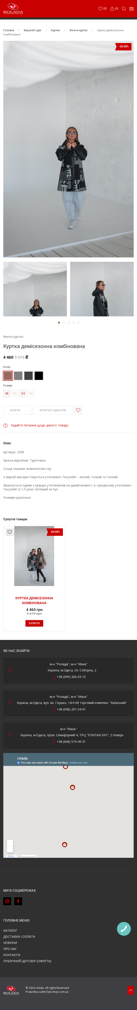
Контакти (11, 955)
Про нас (10, 949)
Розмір (7, 385)
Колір (7, 367)
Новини (10, 943)
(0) (114, 9)
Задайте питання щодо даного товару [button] (35, 425)
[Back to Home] (13, 8)
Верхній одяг (32, 30)
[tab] (35, 289)
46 (7, 393)
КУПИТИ (17, 410)
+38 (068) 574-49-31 (71, 741)
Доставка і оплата (19, 936)
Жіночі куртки (78, 30)
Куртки (55, 30)
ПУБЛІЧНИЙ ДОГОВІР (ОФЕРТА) (27, 961)
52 (15, 393)
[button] (124, 8)
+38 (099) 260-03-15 (71, 677)
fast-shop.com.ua (57, 992)
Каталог (10, 930)
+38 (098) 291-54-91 (71, 709)
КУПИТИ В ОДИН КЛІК (53, 410)
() (102, 9)
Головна (8, 30)
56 (31, 393)
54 (23, 393)
